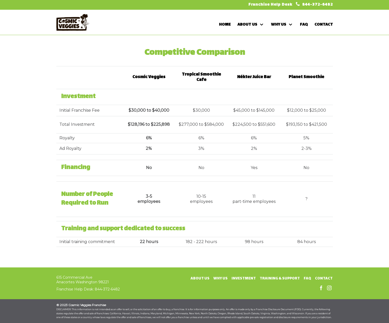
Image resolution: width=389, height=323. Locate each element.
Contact (324, 278)
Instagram (329, 288)
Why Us (220, 278)
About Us (200, 278)
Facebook (321, 288)
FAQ (307, 278)
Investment (244, 278)
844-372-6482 (317, 4)
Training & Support (280, 278)
